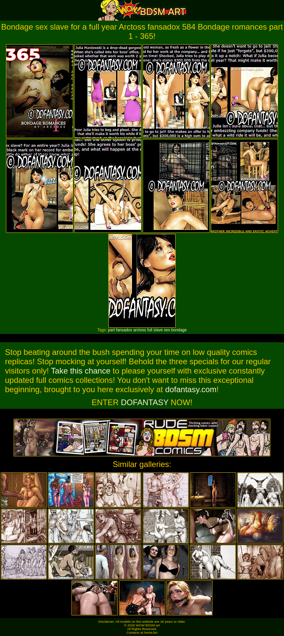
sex (167, 330)
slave (158, 330)
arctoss (139, 330)
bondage (179, 330)
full (149, 330)
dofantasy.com (190, 389)
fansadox (124, 330)
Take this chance (80, 370)
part (111, 330)
